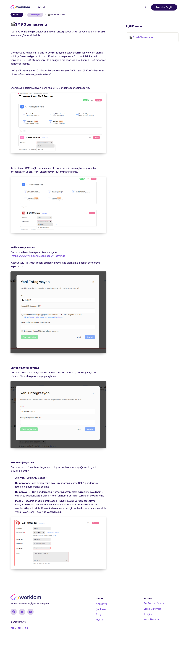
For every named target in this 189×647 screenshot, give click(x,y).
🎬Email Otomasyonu (141, 37)
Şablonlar (101, 609)
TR (19, 628)
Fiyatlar (100, 619)
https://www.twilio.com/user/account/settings (38, 255)
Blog (98, 614)
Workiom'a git (164, 7)
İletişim (148, 614)
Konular (16, 15)
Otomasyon (35, 15)
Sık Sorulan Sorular (154, 603)
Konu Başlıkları (152, 619)
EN (12, 628)
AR (26, 628)
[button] (42, 7)
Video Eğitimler (152, 608)
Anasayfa (101, 603)
